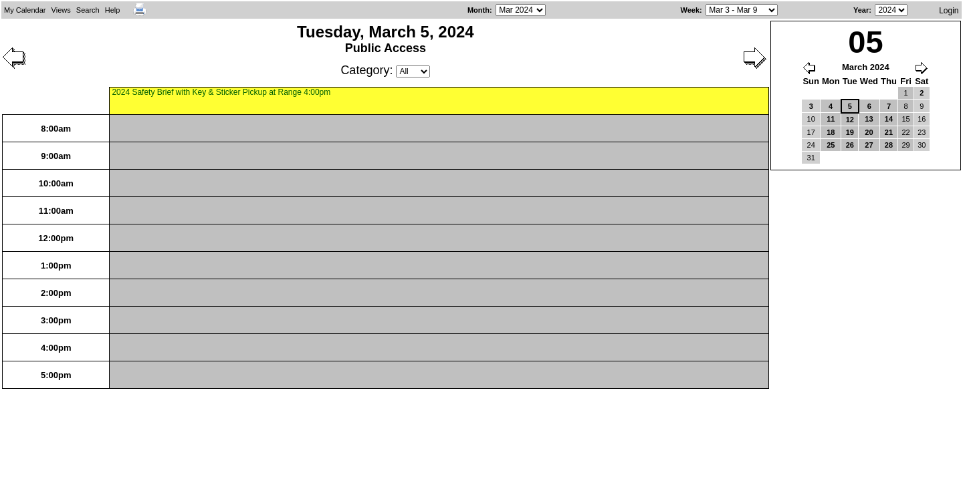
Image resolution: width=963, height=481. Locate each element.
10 (811, 119)
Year (861, 10)
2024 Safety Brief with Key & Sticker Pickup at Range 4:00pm (221, 92)
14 (889, 119)
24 (811, 145)
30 (922, 145)
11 (831, 119)
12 (850, 120)
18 (831, 132)
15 (905, 119)
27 (869, 145)
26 (850, 145)
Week (690, 10)
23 (922, 132)
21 (889, 132)
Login (948, 10)
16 (922, 119)
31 (811, 158)
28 (889, 145)
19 (850, 132)
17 (811, 132)
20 (869, 132)
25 (831, 145)
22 (905, 132)
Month (478, 10)
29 (905, 145)
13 (869, 119)
